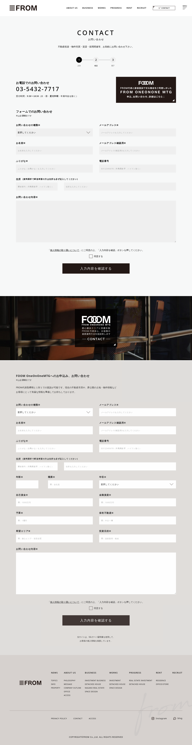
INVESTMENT (115, 680)
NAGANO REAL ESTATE (94, 688)
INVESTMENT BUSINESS (95, 680)
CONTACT (164, 8)
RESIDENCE (161, 680)
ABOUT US (72, 8)
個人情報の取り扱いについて (64, 250)
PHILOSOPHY (69, 680)
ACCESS (67, 695)
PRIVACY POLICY (59, 718)
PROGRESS (116, 8)
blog (177, 718)
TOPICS (54, 680)
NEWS (54, 672)
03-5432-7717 (38, 89)
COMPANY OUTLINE (72, 688)
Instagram (159, 718)
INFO (53, 684)
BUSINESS (87, 8)
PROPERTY (55, 688)
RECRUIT (141, 8)
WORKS (102, 8)
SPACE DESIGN (91, 691)
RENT (129, 8)
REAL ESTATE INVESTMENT (140, 680)
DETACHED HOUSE (93, 684)
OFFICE (67, 691)
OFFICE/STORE (162, 684)
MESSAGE (68, 684)
